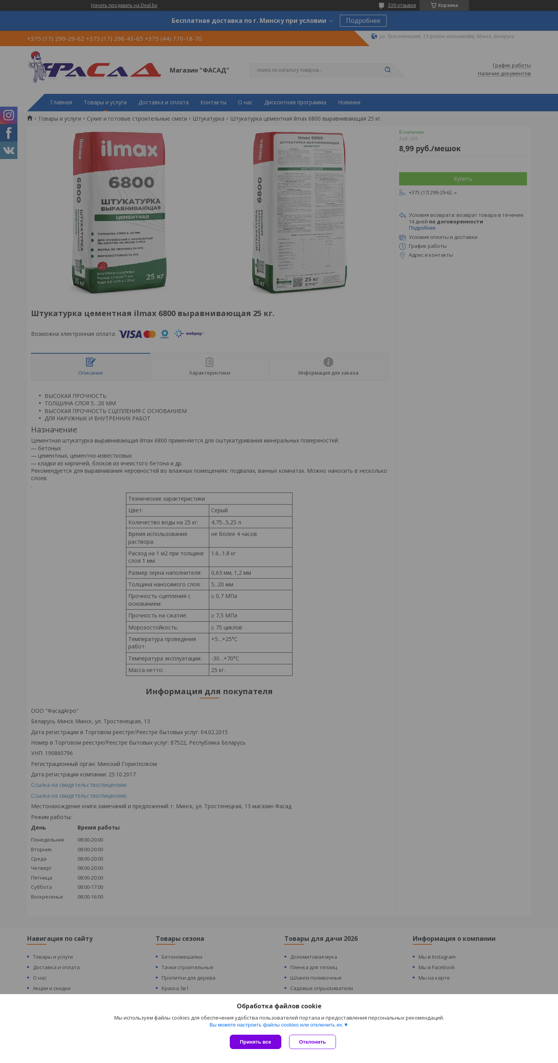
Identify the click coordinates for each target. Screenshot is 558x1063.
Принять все (255, 1042)
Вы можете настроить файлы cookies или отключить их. (276, 1025)
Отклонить (312, 1042)
